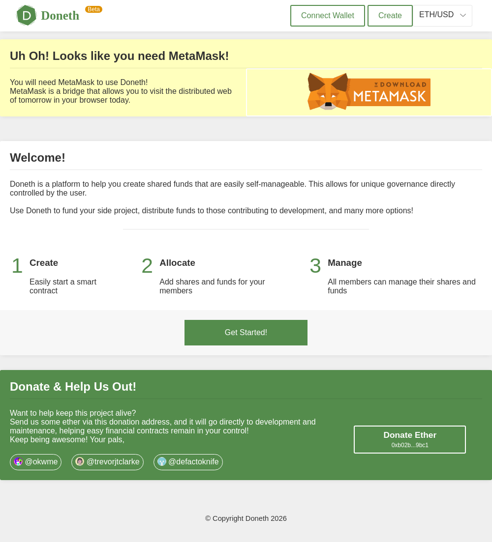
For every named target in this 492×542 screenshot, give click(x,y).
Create (390, 15)
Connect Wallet (327, 15)
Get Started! (246, 332)
